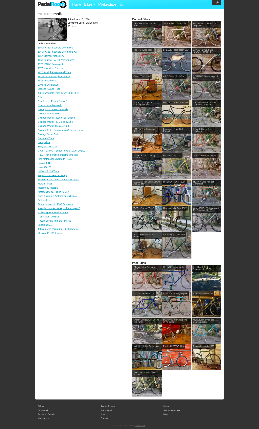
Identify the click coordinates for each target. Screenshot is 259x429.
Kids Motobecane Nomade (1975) (55, 159)
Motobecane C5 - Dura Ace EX (53, 192)
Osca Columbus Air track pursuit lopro (57, 196)
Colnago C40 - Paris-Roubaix (53, 109)
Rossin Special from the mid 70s (54, 220)
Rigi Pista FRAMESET (49, 216)
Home (76, 4)
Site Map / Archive (171, 410)
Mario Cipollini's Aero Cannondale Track (58, 179)
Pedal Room (52, 4)
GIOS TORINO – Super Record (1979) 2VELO (61, 150)
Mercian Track (45, 183)
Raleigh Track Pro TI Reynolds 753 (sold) (59, 208)
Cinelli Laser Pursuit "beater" (52, 101)
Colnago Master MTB (49, 113)
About (103, 414)
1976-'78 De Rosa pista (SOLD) (54, 76)
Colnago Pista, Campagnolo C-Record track (60, 130)
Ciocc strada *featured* (50, 105)
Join (122, 4)
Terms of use (140, 426)
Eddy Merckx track (47, 146)
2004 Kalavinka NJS (48, 84)
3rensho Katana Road (49, 89)
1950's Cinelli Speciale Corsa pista (55, 47)
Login (216, 2)
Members (43, 13)
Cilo (40, 97)
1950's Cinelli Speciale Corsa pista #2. (57, 51)
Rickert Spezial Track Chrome (53, 212)
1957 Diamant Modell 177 (51, 56)
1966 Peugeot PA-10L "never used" (56, 60)
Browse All (43, 410)
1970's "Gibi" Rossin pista (51, 64)
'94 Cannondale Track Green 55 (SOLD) (58, 93)
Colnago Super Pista (48, 134)
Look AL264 (44, 163)
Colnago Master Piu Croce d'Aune (55, 122)
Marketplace (107, 4)
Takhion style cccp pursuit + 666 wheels (58, 229)
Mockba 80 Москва (48, 187)
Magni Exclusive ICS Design (52, 175)
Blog (165, 414)
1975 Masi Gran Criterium (51, 68)
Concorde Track (46, 138)
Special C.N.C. (45, 225)
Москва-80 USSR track (50, 233)
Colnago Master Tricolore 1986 (53, 126)
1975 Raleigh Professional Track (54, 72)
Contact (104, 418)
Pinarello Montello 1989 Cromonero (56, 204)
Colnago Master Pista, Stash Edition (56, 117)
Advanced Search (46, 414)
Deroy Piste (44, 142)
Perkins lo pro (45, 200)
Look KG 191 (44, 167)
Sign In (109, 410)
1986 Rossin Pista (47, 80)
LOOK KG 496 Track (48, 171)
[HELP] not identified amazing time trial (58, 154)
